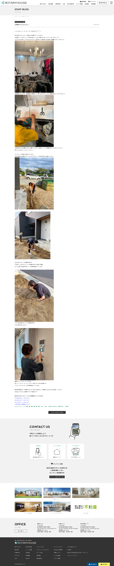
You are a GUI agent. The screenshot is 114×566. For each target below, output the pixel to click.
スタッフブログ (40, 546)
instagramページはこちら (22, 398)
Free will (17, 555)
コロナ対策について (72, 546)
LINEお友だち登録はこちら (22, 404)
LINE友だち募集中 (58, 549)
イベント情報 (79, 4)
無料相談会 (103, 3)
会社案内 (87, 4)
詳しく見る (21, 531)
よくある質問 (57, 555)
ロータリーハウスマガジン (43, 549)
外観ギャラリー (57, 552)
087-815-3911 (86, 528)
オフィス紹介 (40, 552)
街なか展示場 (70, 4)
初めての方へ (43, 4)
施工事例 (51, 4)
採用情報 (93, 4)
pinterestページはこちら (22, 402)
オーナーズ (91, 1)
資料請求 (83, 1)
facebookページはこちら (22, 400)
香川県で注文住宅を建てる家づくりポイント (77, 552)
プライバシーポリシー (72, 555)
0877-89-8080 (64, 528)
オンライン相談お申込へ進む (57, 476)
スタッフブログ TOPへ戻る (57, 412)
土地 (64, 4)
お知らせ (28, 558)
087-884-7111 (42, 528)
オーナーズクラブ (58, 546)
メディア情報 (57, 558)
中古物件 (69, 549)
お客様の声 (58, 4)
